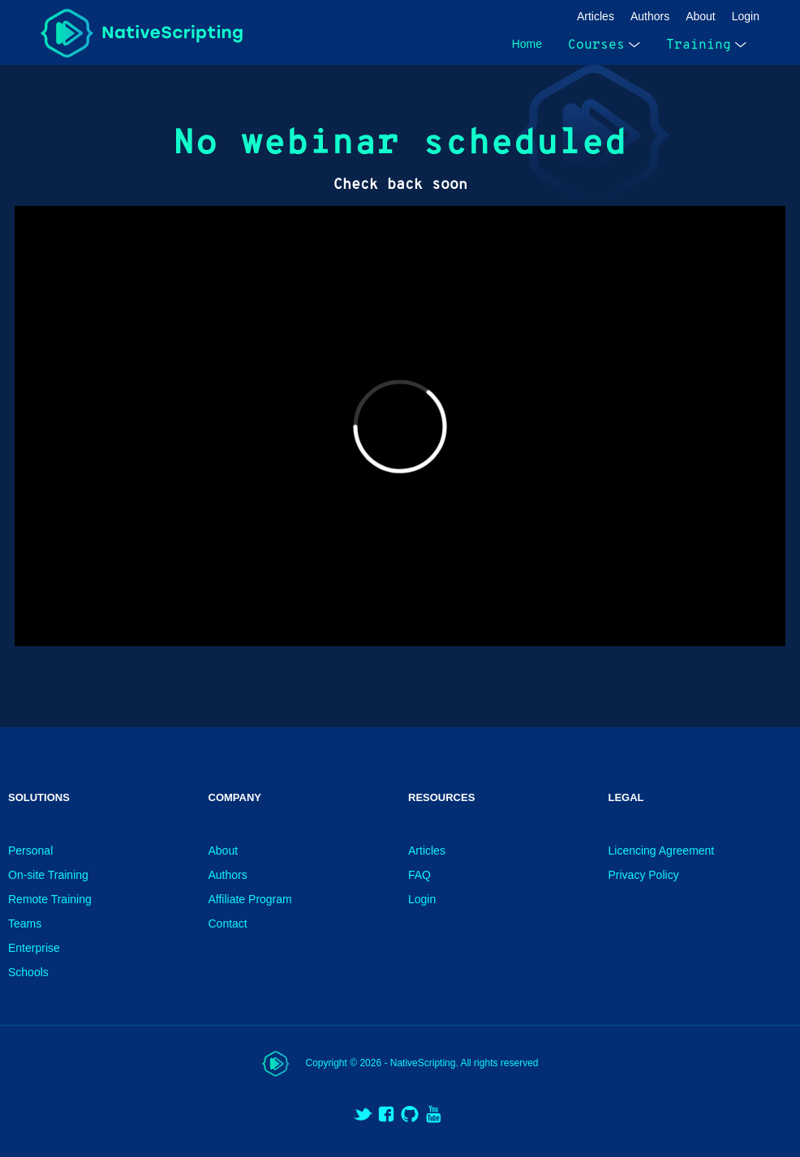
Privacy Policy (644, 874)
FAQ (419, 874)
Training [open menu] (706, 45)
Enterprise (34, 947)
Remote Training (50, 899)
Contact (228, 923)
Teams (24, 923)
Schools (28, 972)
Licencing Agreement (662, 850)
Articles (595, 16)
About (701, 16)
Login (745, 16)
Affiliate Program (250, 899)
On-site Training (48, 874)
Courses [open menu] (604, 45)
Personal (30, 850)
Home (527, 43)
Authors (649, 16)
